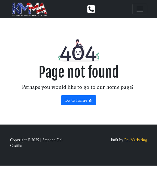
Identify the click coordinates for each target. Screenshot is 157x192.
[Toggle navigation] (139, 9)
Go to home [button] (79, 100)
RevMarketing (135, 140)
